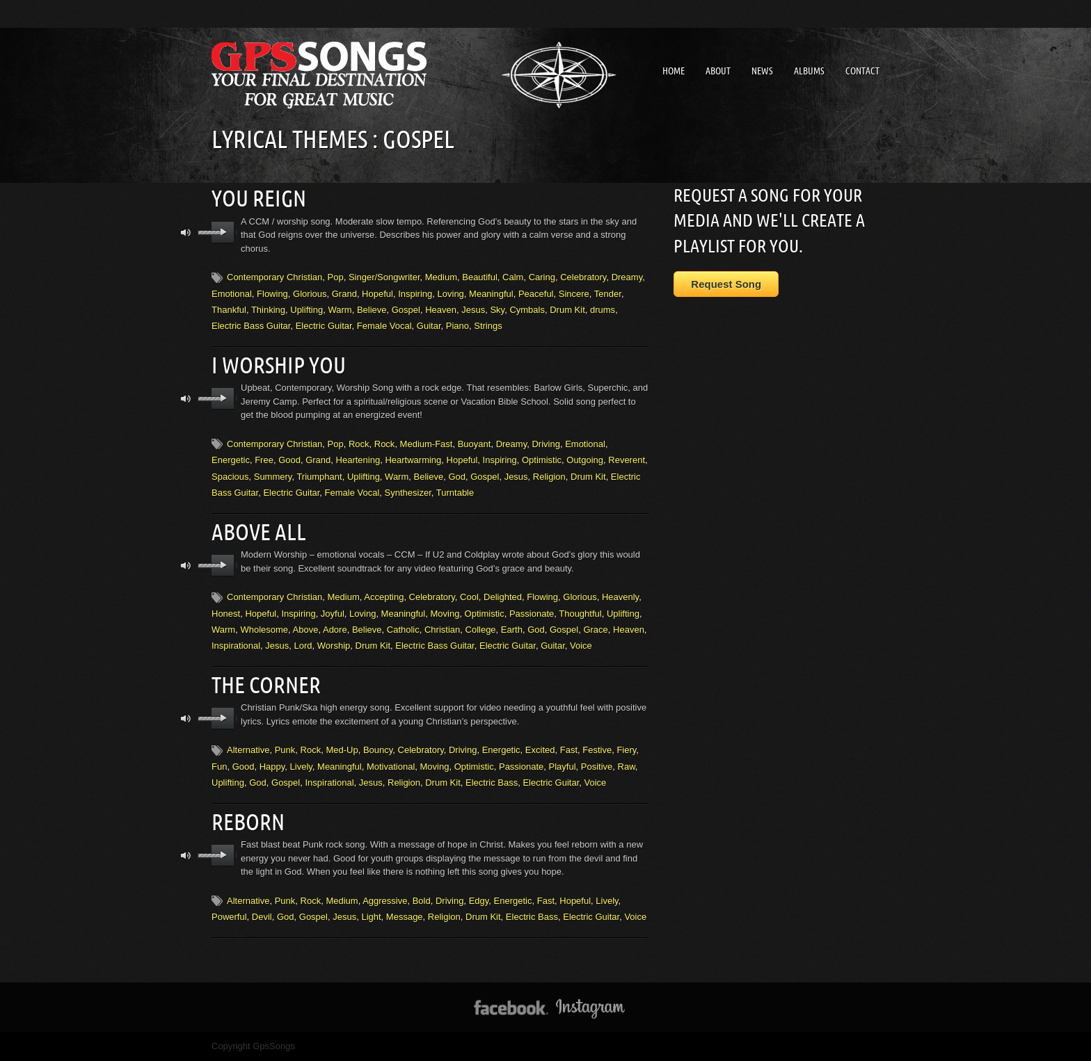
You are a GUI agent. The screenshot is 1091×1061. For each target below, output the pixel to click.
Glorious (309, 293)
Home (673, 70)
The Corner (266, 684)
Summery (273, 476)
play (223, 232)
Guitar (429, 326)
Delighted (503, 597)
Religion (549, 476)
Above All (259, 531)
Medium (441, 277)
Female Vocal (384, 326)
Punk (285, 750)
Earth (512, 629)
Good (289, 460)
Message (404, 917)
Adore (335, 629)
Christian (442, 629)
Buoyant (474, 444)
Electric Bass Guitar (251, 326)
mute (186, 232)
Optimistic (542, 460)
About (718, 70)
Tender (607, 293)
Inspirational (236, 645)
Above (306, 629)
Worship (333, 645)
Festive (597, 750)
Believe (372, 310)
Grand (344, 293)
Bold (422, 901)
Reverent (626, 460)
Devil (262, 917)
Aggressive (385, 901)
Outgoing (584, 460)
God (456, 476)
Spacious (230, 476)
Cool (469, 597)
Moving (444, 613)
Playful (562, 766)
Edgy (479, 901)
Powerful (229, 917)
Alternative (248, 750)
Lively (301, 766)
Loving (451, 293)
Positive (597, 766)
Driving (545, 444)
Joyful (332, 613)
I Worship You (279, 365)
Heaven (440, 310)
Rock (359, 444)
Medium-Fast (426, 444)
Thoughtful (580, 613)
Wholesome (264, 629)
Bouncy (377, 750)
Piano (457, 326)
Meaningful (491, 293)
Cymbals (527, 310)
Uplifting (306, 310)
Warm (339, 310)
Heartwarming (413, 460)
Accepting (384, 597)
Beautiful (479, 277)
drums (602, 310)
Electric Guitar (324, 326)
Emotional (232, 293)
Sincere (574, 293)
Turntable (455, 492)
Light (371, 917)
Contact (862, 70)
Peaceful (536, 293)
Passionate (531, 613)
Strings (488, 326)
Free (264, 460)
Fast (569, 750)
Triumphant (319, 476)
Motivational (391, 766)
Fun (219, 766)
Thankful (229, 310)
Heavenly (620, 597)
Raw (626, 766)
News (762, 70)
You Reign (259, 198)
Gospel (406, 310)
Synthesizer (408, 492)
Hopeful (377, 293)
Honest (226, 613)
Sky (497, 310)
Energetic (231, 460)
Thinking (268, 310)
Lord (303, 645)
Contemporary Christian (274, 277)
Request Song (726, 284)
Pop (336, 277)
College (480, 629)
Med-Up (342, 750)
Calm (512, 277)
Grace (595, 629)
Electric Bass (491, 782)
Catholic (403, 629)
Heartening (358, 460)
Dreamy (627, 277)
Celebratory (583, 277)
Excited (540, 750)
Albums (809, 70)
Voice (581, 645)
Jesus (473, 310)
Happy (272, 766)
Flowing (272, 293)
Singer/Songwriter (384, 277)
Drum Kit (567, 310)
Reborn (248, 821)
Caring (542, 277)
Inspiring (415, 293)
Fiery (626, 750)
